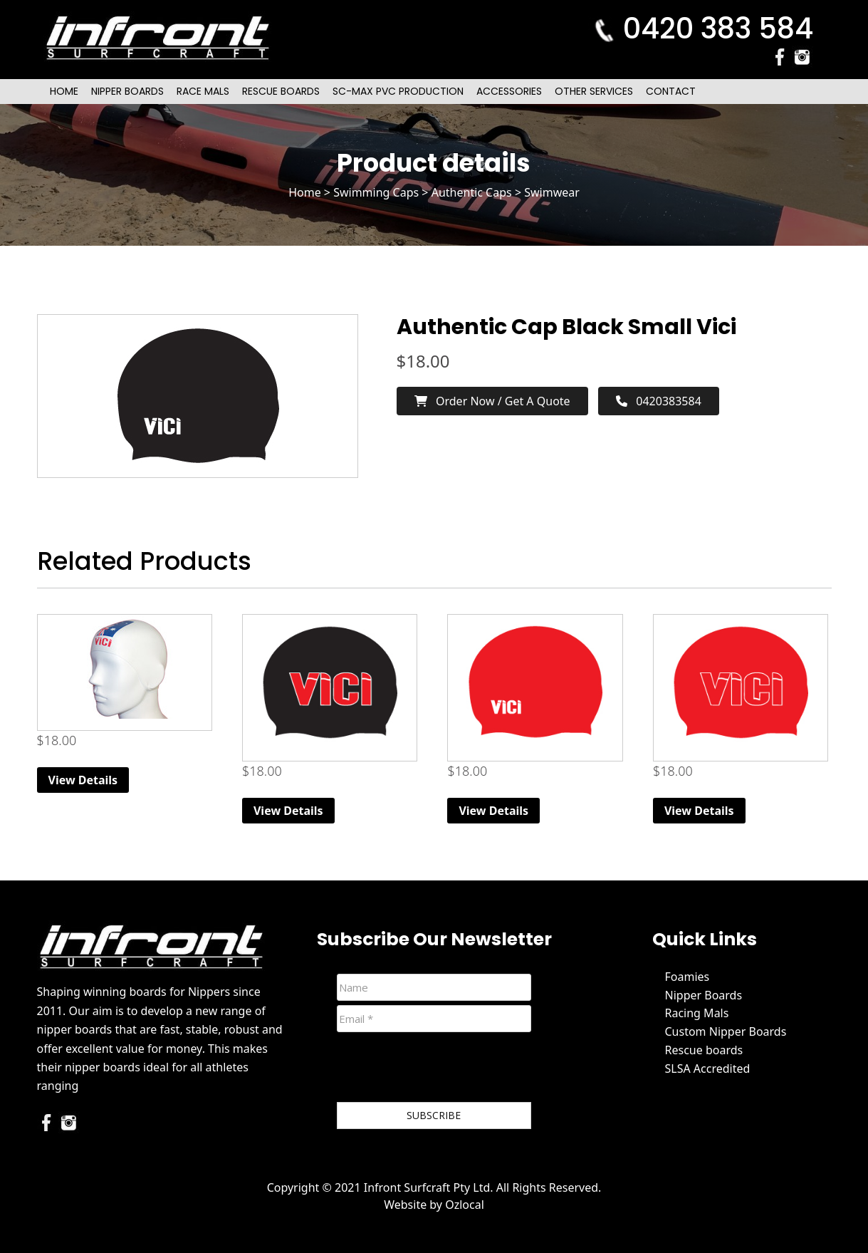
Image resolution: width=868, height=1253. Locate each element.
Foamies (687, 976)
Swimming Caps (376, 192)
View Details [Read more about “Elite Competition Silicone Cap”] (83, 780)
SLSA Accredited (708, 1068)
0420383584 (658, 401)
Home (64, 91)
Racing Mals (697, 1013)
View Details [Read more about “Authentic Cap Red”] (699, 810)
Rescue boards (704, 1050)
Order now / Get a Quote (492, 401)
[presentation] (445, 1070)
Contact (671, 91)
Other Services (594, 91)
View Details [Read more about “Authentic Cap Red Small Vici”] (493, 810)
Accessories (509, 91)
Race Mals (203, 91)
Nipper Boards (127, 91)
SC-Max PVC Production (398, 91)
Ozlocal (464, 1204)
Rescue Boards (281, 91)
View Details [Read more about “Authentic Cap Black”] (288, 810)
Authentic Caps (472, 192)
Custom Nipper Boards (726, 1031)
